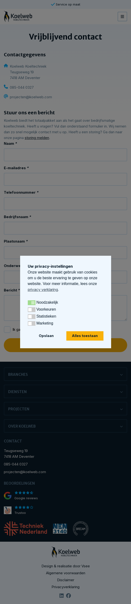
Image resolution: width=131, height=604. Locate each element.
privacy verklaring (43, 289)
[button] (31, 302)
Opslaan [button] (46, 336)
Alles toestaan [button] (85, 336)
